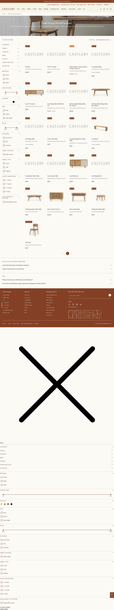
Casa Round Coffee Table (32, 176)
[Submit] (110, 295)
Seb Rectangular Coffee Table (33, 209)
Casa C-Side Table (52, 139)
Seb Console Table (74, 209)
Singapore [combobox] (106, 4)
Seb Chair (28, 242)
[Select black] (13, 102)
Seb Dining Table (30, 139)
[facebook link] (69, 304)
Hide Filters (7, 40)
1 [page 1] (67, 253)
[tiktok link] (81, 304)
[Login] (104, 9)
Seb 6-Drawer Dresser (53, 209)
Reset (2, 609)
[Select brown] (10, 102)
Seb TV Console (51, 67)
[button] (107, 9)
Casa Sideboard (73, 176)
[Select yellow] (3, 102)
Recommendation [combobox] (103, 40)
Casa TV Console (30, 104)
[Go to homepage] (8, 9)
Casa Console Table (52, 176)
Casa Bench (95, 139)
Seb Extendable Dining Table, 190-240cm (100, 105)
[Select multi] (7, 102)
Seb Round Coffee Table (98, 209)
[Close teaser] (4, 301)
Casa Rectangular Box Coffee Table (77, 140)
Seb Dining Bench (97, 176)
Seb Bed (27, 67)
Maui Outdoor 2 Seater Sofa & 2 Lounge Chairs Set (78, 68)
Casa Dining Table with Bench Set (55, 105)
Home (3, 14)
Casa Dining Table (96, 67)
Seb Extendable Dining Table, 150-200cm (77, 105)
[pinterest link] (73, 304)
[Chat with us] (112, 595)
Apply (6, 609)
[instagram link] (77, 304)
